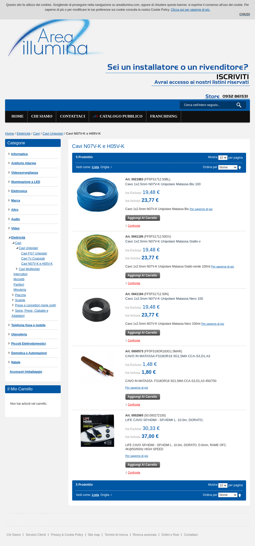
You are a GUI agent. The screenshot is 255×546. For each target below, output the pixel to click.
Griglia (104, 167)
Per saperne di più (201, 209)
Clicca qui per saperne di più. (190, 9)
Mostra (213, 157)
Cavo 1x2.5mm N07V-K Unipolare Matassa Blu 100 (163, 184)
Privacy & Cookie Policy (67, 535)
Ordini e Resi (170, 535)
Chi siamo (42, 116)
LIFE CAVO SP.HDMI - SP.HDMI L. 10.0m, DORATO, (164, 420)
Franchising (163, 116)
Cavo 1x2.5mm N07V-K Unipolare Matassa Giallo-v (163, 241)
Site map (94, 535)
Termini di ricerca (116, 535)
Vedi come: (83, 167)
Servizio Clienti (36, 535)
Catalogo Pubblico (118, 116)
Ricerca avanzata (145, 535)
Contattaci (72, 116)
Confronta (134, 225)
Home (17, 116)
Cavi (36, 133)
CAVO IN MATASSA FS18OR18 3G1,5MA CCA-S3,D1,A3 (167, 356)
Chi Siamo (14, 535)
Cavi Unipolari (53, 133)
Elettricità (23, 133)
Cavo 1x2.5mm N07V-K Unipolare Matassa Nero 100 (164, 298)
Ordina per (210, 167)
